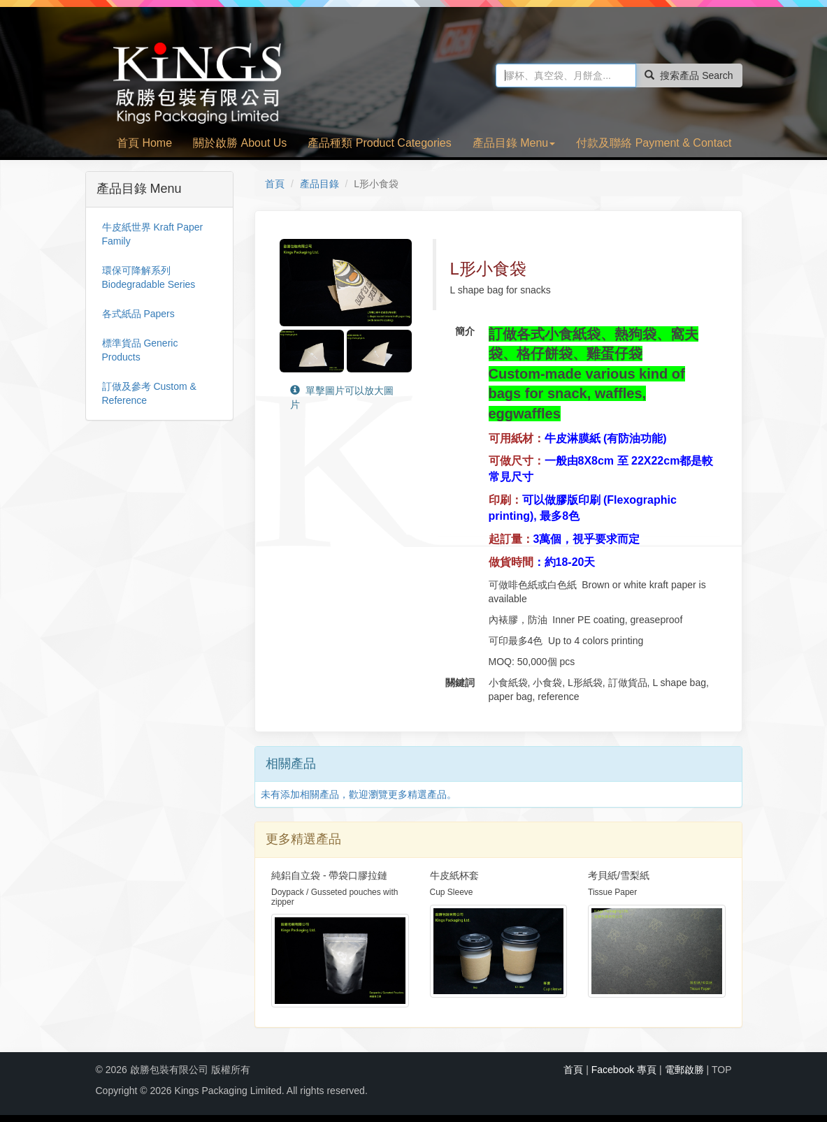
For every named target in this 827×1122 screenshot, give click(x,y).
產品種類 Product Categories (379, 143)
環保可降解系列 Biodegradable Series (149, 277)
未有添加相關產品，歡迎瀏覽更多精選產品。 (358, 794)
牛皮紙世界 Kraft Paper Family (152, 234)
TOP (722, 1069)
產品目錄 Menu (514, 143)
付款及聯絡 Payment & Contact (653, 143)
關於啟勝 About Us (240, 143)
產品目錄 (319, 183)
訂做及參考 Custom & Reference (149, 393)
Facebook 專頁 (623, 1069)
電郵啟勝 (684, 1069)
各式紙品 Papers (138, 313)
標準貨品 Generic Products (140, 350)
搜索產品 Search (689, 75)
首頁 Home (144, 143)
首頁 (275, 183)
